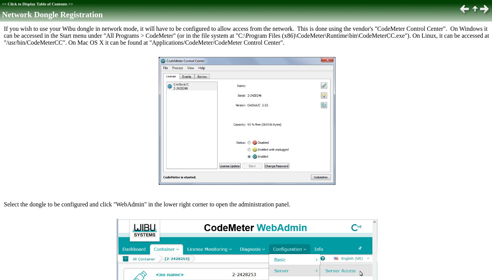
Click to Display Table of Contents (37, 4)
